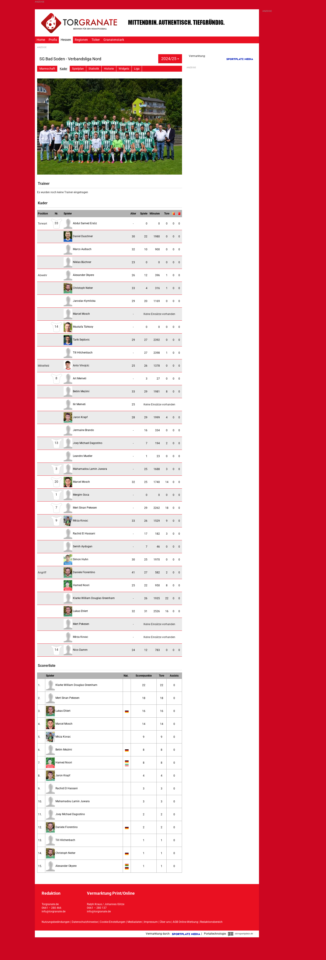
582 (157, 572)
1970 (156, 559)
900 (157, 249)
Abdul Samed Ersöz (80, 223)
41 (133, 572)
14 (166, 482)
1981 (156, 391)
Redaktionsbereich (211, 921)
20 (145, 301)
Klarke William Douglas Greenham (89, 598)
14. (40, 853)
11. (40, 814)
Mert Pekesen (76, 624)
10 (145, 249)
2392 (156, 339)
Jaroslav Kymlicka (80, 300)
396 (157, 275)
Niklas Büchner (77, 262)
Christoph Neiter (78, 288)
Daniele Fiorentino (79, 572)
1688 (156, 469)
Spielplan (78, 68)
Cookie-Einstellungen (112, 921)
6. (39, 749)
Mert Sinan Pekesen (80, 507)
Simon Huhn (76, 559)
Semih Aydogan (78, 546)
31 (145, 611)
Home (41, 40)
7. (39, 762)
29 (133, 301)
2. (39, 698)
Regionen (81, 40)
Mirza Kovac (76, 520)
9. (39, 788)
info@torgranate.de (53, 911)
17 (145, 533)
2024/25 (170, 58)
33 (133, 288)
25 (133, 365)
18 (166, 507)
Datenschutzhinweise (85, 921)
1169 (156, 301)
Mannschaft (47, 68)
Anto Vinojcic (76, 365)
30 (133, 236)
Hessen (66, 40)
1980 (156, 236)
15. (40, 866)
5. (39, 736)
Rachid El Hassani (79, 533)
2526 (156, 611)
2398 (156, 352)
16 (145, 430)
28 (133, 417)
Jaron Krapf (76, 417)
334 (157, 430)
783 (157, 650)
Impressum (151, 921)
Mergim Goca (76, 494)
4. (39, 724)
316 (157, 288)
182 (157, 533)
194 (157, 443)
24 (133, 650)
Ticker (95, 40)
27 (145, 339)
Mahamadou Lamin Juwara (85, 468)
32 (133, 249)
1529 (156, 520)
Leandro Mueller (78, 456)
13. (40, 840)
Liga (136, 68)
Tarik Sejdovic (77, 339)
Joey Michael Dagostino (83, 443)
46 (158, 546)
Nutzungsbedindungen (56, 921)
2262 (156, 507)
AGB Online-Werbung (185, 921)
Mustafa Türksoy (78, 326)
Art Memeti (75, 378)
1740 (156, 482)
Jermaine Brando (79, 430)
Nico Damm (76, 649)
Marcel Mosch (77, 313)
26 (133, 275)
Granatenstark (113, 40)
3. (39, 711)
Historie (109, 68)
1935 (156, 598)
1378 (156, 365)
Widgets (124, 68)
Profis (53, 40)
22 (145, 236)
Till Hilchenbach (78, 352)
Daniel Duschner (78, 236)
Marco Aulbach (77, 249)
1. (39, 685)
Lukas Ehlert (76, 611)
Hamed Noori (76, 585)
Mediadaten (135, 921)
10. (40, 801)
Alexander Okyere (79, 275)
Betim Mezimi (76, 391)
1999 (156, 417)
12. (40, 827)
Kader (63, 68)
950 (157, 585)
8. (39, 775)
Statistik (94, 68)
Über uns (165, 921)
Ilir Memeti (75, 404)
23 (133, 262)
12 (145, 275)
